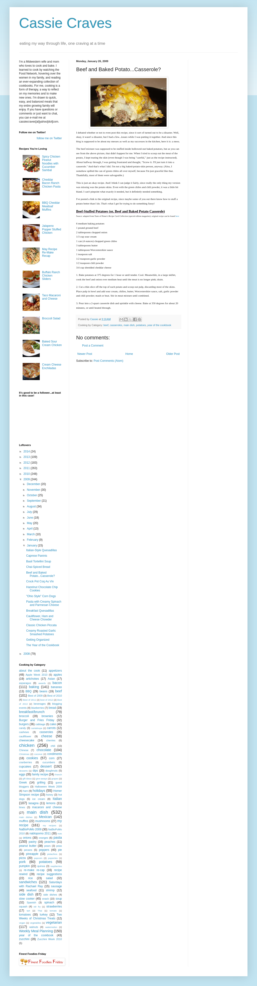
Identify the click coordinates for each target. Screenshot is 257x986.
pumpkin (24, 866)
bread (52, 707)
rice (30, 878)
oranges (43, 837)
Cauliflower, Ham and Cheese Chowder (39, 617)
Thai (40, 910)
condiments (54, 754)
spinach (49, 902)
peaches (49, 841)
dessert (46, 766)
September (34, 500)
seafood (31, 890)
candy (22, 728)
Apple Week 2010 (36, 674)
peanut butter (27, 845)
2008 (27, 653)
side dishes (50, 894)
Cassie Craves (65, 23)
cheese (46, 736)
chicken (27, 745)
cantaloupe (36, 728)
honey (49, 794)
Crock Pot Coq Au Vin (40, 581)
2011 (27, 468)
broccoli (24, 716)
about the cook (29, 670)
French (58, 774)
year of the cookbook (159, 325)
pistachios (52, 854)
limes (22, 807)
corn (51, 758)
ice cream (38, 799)
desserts (23, 770)
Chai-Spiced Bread (38, 567)
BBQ (28, 691)
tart (28, 910)
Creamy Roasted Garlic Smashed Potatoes (41, 632)
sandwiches (28, 882)
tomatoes (25, 914)
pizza (22, 858)
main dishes (25, 817)
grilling (41, 782)
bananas (56, 687)
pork (22, 862)
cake (53, 724)
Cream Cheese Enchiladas (51, 366)
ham (25, 790)
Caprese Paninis (36, 555)
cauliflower (25, 736)
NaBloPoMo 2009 (30, 829)
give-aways (41, 778)
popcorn (38, 858)
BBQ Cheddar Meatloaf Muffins (51, 206)
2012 (27, 462)
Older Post (173, 354)
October (32, 495)
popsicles (53, 858)
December (34, 484)
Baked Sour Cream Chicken (52, 343)
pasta (58, 837)
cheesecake (26, 740)
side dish (26, 894)
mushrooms (42, 821)
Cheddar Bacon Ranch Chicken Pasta (51, 183)
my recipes (49, 825)
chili (53, 745)
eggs (22, 774)
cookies (32, 758)
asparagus (25, 683)
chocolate (43, 750)
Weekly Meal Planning (36, 931)
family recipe (40, 774)
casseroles (116, 325)
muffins (23, 821)
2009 (27, 479)
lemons (50, 803)
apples (58, 674)
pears (47, 845)
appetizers (55, 670)
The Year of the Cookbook (42, 645)
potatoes (141, 325)
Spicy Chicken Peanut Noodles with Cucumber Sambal (51, 163)
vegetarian (54, 922)
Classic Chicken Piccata (41, 625)
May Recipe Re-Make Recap (49, 253)
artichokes (32, 678)
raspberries (56, 866)
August (32, 506)
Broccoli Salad (51, 318)
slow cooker (27, 898)
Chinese (24, 750)
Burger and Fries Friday (36, 720)
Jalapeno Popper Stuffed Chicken (51, 229)
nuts (60, 833)
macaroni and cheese (47, 807)
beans (43, 691)
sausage (56, 886)
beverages (39, 703)
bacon (57, 683)
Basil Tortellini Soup (38, 561)
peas (59, 845)
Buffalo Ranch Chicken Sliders (51, 276)
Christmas (24, 754)
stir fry (37, 906)
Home (129, 354)
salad (49, 878)
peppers (44, 850)
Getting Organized (37, 639)
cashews (24, 732)
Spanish (31, 902)
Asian (51, 678)
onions (27, 837)
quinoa (41, 866)
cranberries (25, 762)
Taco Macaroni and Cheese (51, 297)
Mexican (45, 817)
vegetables (35, 923)
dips (35, 770)
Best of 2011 (29, 700)
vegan (22, 923)
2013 (27, 457)
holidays (39, 791)
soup (59, 898)
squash (23, 906)
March (31, 534)
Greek (23, 782)
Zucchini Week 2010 (49, 939)
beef (106, 325)
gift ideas (27, 778)
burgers (24, 724)
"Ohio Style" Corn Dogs (41, 596)
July (30, 512)
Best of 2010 (54, 695)
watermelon (51, 927)
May (30, 523)
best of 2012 (46, 700)
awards (42, 683)
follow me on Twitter (49, 138)
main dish (129, 325)
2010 (27, 474)
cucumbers (48, 762)
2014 (27, 451)
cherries (50, 740)
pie (60, 850)
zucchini (24, 939)
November (34, 489)
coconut (38, 754)
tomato (53, 910)
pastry (33, 841)
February (33, 539)
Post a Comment (92, 345)
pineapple (32, 854)
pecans (28, 849)
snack (45, 898)
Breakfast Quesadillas (40, 610)
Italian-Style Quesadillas (41, 550)
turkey (44, 914)
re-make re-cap (34, 870)
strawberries (54, 906)
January (32, 545)
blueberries (37, 707)
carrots (51, 728)
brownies (47, 716)
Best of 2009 (35, 695)
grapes (54, 778)
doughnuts (51, 770)
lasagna (34, 803)
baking (34, 687)
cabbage (40, 724)
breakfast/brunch (31, 712)
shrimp (50, 890)
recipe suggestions (49, 874)
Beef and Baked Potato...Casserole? (40, 574)
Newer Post (84, 354)
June (30, 517)
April (30, 528)
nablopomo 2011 (40, 833)
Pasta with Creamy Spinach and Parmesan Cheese (43, 603)
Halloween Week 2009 (48, 786)
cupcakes (25, 766)
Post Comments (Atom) (108, 360)
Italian (57, 799)
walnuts (33, 927)
